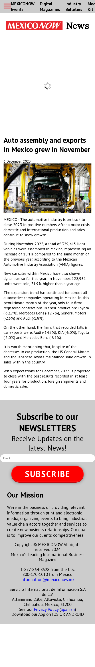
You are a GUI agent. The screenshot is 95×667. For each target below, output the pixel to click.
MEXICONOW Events (22, 6)
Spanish (68, 609)
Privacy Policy (46, 609)
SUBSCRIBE (47, 474)
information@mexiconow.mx (47, 579)
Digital (50, 6)
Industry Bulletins (73, 6)
